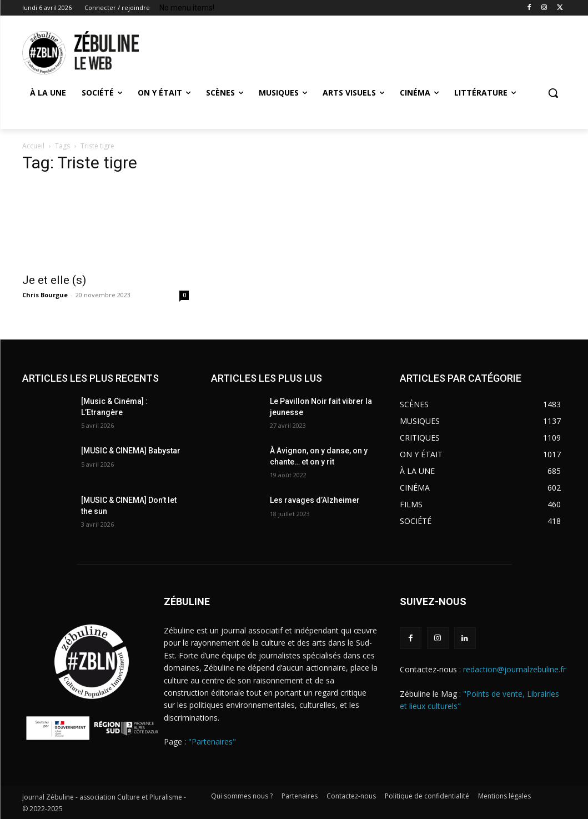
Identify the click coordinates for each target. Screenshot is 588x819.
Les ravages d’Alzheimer (315, 500)
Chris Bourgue (45, 295)
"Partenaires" (212, 741)
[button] (553, 92)
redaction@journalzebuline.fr (514, 669)
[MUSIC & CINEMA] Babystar (130, 450)
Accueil (33, 146)
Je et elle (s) (55, 280)
